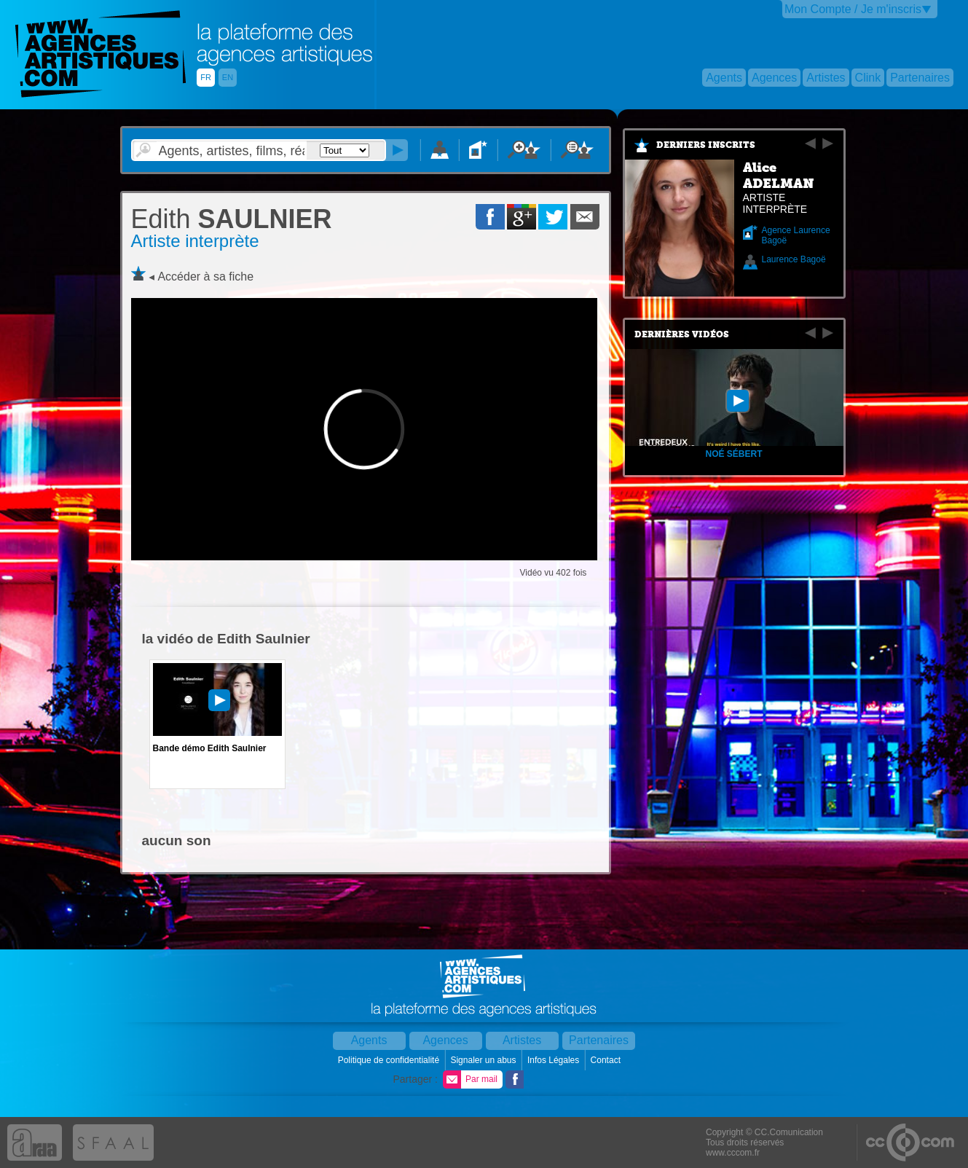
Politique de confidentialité (390, 1060)
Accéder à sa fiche (205, 276)
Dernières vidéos (681, 334)
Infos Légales (554, 1060)
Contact (607, 1060)
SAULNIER (231, 219)
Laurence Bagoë (794, 259)
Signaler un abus (484, 1060)
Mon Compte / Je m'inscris (852, 9)
